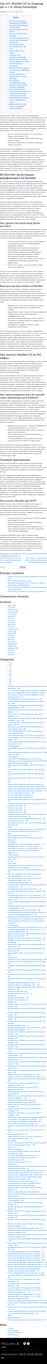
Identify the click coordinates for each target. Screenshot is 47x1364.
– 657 (10, 673)
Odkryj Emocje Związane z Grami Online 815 (22, 1102)
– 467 (10, 665)
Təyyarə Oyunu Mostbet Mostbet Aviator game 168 (24, 1151)
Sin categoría (12, 1141)
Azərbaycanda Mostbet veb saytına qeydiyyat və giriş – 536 (26, 818)
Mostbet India (12, 1002)
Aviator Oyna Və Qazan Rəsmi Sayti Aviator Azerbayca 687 (26, 786)
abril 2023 (11, 620)
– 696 (10, 676)
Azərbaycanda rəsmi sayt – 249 (18, 821)
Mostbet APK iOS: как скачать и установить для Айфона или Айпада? (19, 70)
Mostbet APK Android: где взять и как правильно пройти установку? (17, 106)
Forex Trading (12, 863)
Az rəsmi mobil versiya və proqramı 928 (20, 797)
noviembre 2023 (13, 612)
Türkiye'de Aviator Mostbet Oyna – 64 (19, 1162)
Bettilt (10, 827)
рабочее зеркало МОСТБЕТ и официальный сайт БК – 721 (27, 1264)
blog (9, 833)
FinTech (10, 861)
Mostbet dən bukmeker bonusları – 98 (20, 993)
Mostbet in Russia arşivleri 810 (17, 1000)
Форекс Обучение (14, 1318)
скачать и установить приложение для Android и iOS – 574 (27, 1301)
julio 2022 (11, 635)
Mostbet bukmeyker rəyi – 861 (17, 991)
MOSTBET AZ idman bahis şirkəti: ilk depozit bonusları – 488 (27, 959)
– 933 (10, 682)
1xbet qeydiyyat (13, 757)
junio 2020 (11, 654)
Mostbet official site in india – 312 (18, 1025)
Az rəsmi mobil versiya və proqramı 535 (20, 795)
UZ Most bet (12, 1164)
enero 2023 (11, 627)
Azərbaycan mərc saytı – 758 (17, 812)
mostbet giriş (12, 995)
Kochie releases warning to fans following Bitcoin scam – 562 (27, 927)
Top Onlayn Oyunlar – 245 (16, 1160)
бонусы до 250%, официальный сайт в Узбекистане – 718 (27, 1175)
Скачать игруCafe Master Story (19, 91)
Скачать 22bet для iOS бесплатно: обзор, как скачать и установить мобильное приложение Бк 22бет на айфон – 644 (27, 1275)
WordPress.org (12, 1335)
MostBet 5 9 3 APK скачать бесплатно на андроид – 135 (26, 938)
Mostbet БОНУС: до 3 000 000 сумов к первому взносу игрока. (19, 100)
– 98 (9, 684)
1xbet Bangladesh (13, 746)
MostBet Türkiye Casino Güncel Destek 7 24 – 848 (24, 1074)
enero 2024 (11, 607)
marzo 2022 (11, 642)
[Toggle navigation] (44, 5)
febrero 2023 (12, 625)
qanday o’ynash (20, 210)
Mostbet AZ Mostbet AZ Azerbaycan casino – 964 (23, 985)
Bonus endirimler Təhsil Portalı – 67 (19, 836)
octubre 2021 (12, 646)
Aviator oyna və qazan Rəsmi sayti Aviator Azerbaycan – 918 (27, 791)
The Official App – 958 (15, 1153)
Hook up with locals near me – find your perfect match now (26, 591)
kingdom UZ (17, 556)
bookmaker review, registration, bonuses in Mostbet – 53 (26, 844)
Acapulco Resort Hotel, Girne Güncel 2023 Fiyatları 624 (25, 784)
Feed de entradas (13, 1330)
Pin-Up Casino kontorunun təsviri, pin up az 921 (23, 1123)
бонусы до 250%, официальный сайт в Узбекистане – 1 (26, 1173)
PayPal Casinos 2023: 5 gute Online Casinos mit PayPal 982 (27, 1117)
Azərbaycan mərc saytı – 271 (17, 808)
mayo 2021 (11, 652)
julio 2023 (11, 618)
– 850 (10, 680)
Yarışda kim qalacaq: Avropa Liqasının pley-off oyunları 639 (26, 1170)
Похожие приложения (16, 44)
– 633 (10, 669)
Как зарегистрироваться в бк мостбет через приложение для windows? (19, 40)
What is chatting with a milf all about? (20, 581)
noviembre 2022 (13, 629)
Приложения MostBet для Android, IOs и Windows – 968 (26, 1260)
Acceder (10, 1328)
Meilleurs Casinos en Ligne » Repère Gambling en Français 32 (27, 934)
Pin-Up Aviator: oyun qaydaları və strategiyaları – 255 (24, 1119)
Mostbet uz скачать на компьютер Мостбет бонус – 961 (26, 1077)
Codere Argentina (13, 855)
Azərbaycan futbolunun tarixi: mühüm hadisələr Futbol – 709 (27, 804)
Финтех (10, 1315)
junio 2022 (11, 637)
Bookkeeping (12, 842)
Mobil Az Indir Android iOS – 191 (18, 936)
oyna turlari (23, 411)
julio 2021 (11, 650)
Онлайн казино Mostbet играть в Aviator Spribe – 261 (25, 1228)
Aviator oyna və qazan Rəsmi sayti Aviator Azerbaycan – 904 (27, 789)
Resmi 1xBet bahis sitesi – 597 (17, 1134)
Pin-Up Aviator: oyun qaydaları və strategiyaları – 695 (24, 1121)
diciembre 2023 (13, 610)
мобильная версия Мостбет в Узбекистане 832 (23, 1192)
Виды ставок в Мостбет (17, 89)
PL (16, 1354)
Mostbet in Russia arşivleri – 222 (18, 998)
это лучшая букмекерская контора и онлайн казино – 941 (27, 1320)
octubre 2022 (12, 631)
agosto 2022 (12, 633)
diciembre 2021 (13, 644)
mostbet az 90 (12, 957)
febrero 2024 (12, 605)
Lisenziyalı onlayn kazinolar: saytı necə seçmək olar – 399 (26, 929)
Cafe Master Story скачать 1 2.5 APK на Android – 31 (25, 846)
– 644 (10, 671)
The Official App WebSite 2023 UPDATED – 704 (23, 1155)
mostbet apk (12, 942)
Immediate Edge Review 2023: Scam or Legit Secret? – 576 (26, 895)
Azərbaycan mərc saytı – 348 (17, 810)
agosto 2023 (12, 616)
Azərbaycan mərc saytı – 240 (17, 806)
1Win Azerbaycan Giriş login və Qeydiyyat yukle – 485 (25, 699)
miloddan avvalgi (22, 190)
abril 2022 (11, 639)
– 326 (10, 663)
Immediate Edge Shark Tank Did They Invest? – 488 (24, 910)
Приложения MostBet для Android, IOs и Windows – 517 (26, 1258)
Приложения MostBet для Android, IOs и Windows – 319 (26, 1254)
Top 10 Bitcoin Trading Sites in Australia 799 (22, 1158)
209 (9, 782)
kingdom (10, 556)
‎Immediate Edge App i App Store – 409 (20, 882)
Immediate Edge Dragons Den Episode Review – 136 (24, 889)
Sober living (11, 1147)
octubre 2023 (12, 614)
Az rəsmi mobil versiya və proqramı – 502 (21, 793)
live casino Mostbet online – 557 (18, 932)
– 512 (10, 667)
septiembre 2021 (13, 648)
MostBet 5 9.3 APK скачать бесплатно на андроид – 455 (26, 940)
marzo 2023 (11, 622)
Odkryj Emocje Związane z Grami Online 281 (22, 1100)
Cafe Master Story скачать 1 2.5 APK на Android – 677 (25, 848)
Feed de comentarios (14, 1332)
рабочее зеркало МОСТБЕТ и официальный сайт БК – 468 (27, 1262)
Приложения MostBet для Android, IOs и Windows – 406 (26, 1256)
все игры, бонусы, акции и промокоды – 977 (23, 1181)
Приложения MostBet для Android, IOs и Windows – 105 (26, 1251)
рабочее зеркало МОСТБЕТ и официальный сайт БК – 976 (27, 1266)
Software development (15, 1149)
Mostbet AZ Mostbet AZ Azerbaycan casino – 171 (23, 983)
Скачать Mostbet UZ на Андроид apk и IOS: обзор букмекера (17, 76)
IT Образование (13, 925)
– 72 (9, 678)
